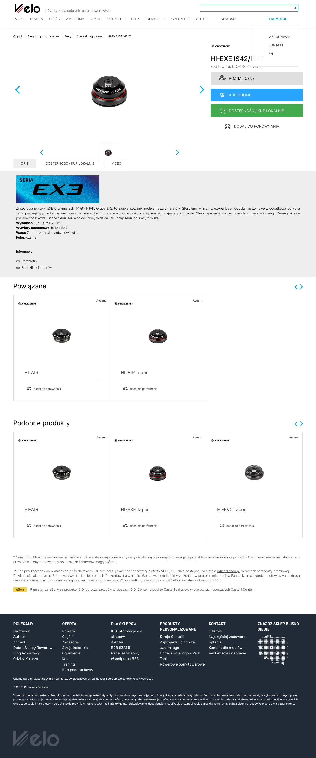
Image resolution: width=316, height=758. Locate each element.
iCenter (117, 642)
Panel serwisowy (125, 653)
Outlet (202, 22)
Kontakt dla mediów (225, 647)
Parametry (29, 261)
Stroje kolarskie (75, 647)
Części (55, 22)
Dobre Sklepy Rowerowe (34, 647)
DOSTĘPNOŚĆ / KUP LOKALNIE (70, 163)
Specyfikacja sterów (37, 268)
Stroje (96, 22)
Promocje (278, 22)
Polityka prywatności (138, 678)
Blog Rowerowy (26, 653)
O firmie (215, 631)
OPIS (24, 163)
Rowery (37, 22)
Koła (135, 22)
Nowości (228, 22)
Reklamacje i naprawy (227, 653)
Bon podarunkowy (77, 670)
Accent (19, 642)
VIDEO (116, 163)
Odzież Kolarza (25, 659)
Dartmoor (21, 631)
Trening (68, 664)
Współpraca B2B (125, 659)
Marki (20, 22)
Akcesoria (75, 22)
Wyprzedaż (180, 22)
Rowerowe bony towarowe (182, 664)
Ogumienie (116, 22)
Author (19, 636)
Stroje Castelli (172, 636)
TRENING (152, 22)
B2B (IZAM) (120, 647)
